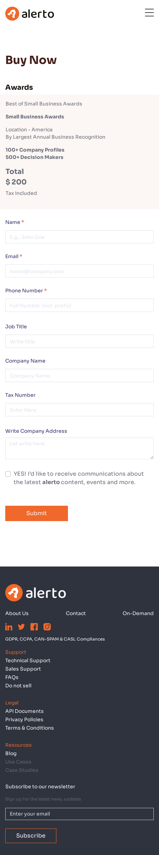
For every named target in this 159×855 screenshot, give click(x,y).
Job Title (16, 326)
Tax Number (20, 395)
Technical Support (27, 660)
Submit (36, 513)
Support (15, 652)
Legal (12, 703)
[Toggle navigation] (145, 13)
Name (14, 222)
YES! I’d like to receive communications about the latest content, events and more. (79, 478)
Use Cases (18, 762)
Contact (76, 613)
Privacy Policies (24, 719)
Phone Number (26, 290)
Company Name (25, 361)
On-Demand (138, 613)
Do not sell (18, 685)
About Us (17, 613)
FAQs (12, 677)
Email (13, 256)
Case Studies (22, 770)
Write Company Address (36, 431)
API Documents (24, 711)
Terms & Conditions (29, 728)
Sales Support (23, 669)
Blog (10, 753)
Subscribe (31, 835)
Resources (18, 745)
